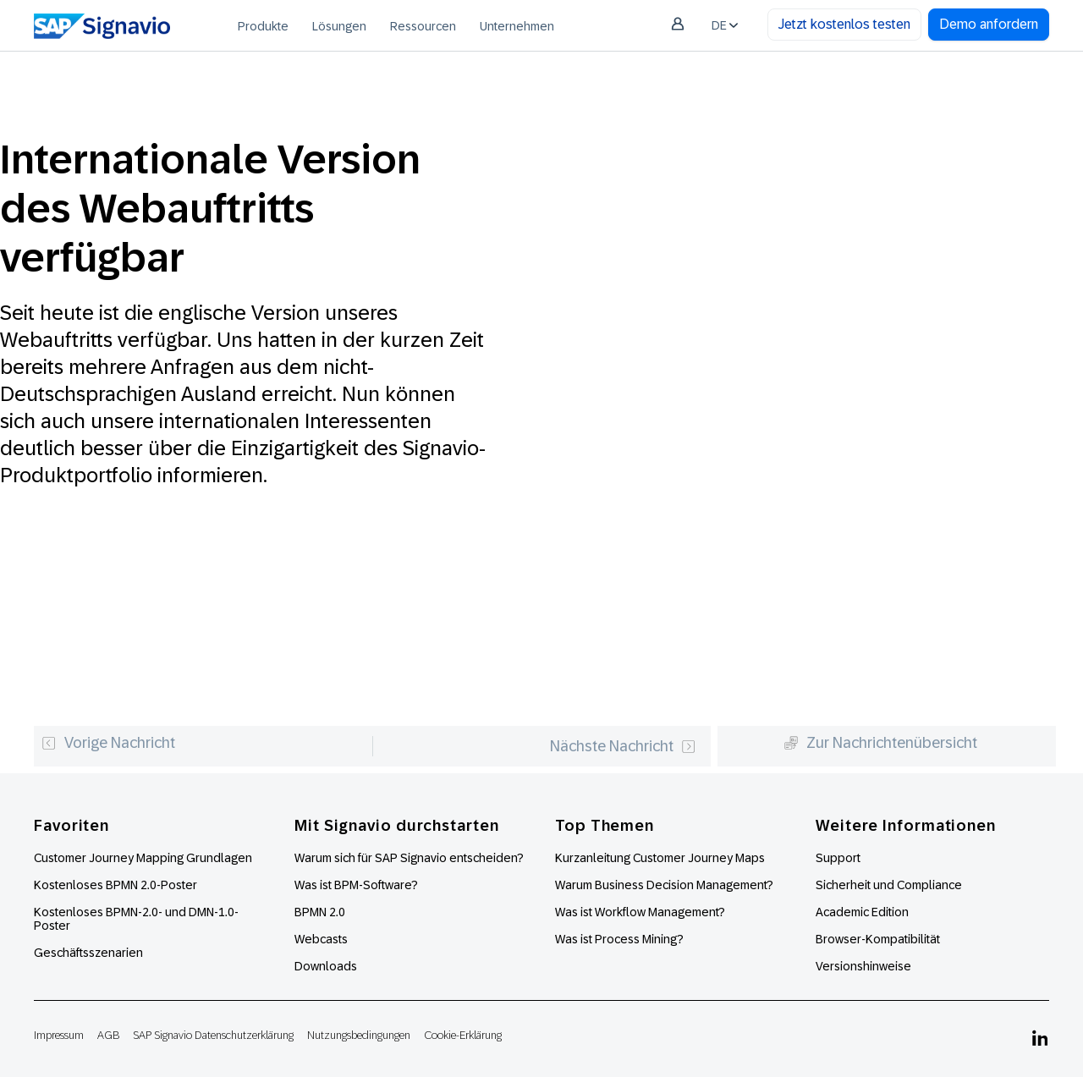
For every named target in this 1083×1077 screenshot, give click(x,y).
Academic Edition (862, 912)
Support (838, 858)
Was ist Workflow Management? (640, 912)
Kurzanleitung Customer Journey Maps (660, 858)
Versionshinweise (863, 966)
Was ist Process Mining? (619, 939)
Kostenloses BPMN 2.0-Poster (115, 885)
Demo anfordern (988, 24)
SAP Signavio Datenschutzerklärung (213, 1035)
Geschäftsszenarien (88, 952)
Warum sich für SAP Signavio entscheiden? (409, 858)
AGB (108, 1035)
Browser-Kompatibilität (878, 939)
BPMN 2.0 (319, 912)
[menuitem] (263, 25)
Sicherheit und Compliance (889, 885)
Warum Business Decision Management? (664, 885)
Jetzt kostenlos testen (844, 24)
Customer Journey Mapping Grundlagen (143, 858)
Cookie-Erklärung (463, 1035)
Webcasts (321, 939)
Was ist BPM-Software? (356, 885)
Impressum (59, 1035)
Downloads (325, 966)
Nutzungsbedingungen (358, 1035)
